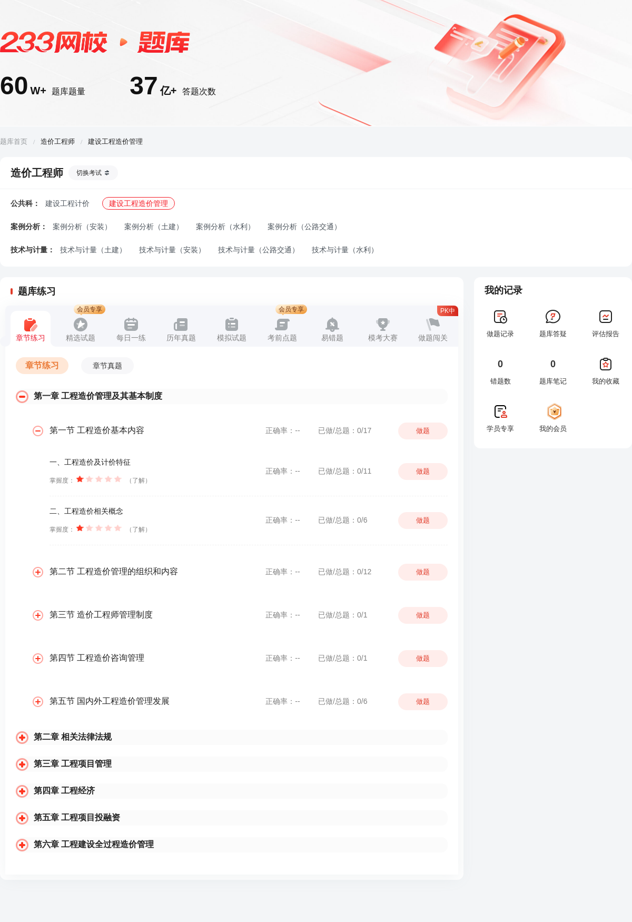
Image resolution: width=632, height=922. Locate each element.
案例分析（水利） (225, 226)
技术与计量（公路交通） (258, 250)
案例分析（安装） (82, 226)
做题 (423, 431)
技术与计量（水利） (345, 250)
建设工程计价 (67, 203)
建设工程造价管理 (138, 203)
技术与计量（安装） (172, 250)
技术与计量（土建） (93, 250)
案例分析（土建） (153, 226)
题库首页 (13, 141)
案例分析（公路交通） (304, 226)
